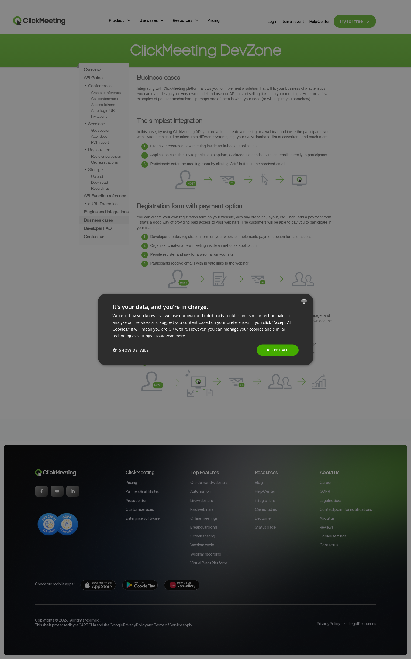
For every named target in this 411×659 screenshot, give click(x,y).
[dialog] (205, 329)
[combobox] (304, 300)
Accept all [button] (276, 349)
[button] (131, 350)
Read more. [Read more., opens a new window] (177, 335)
